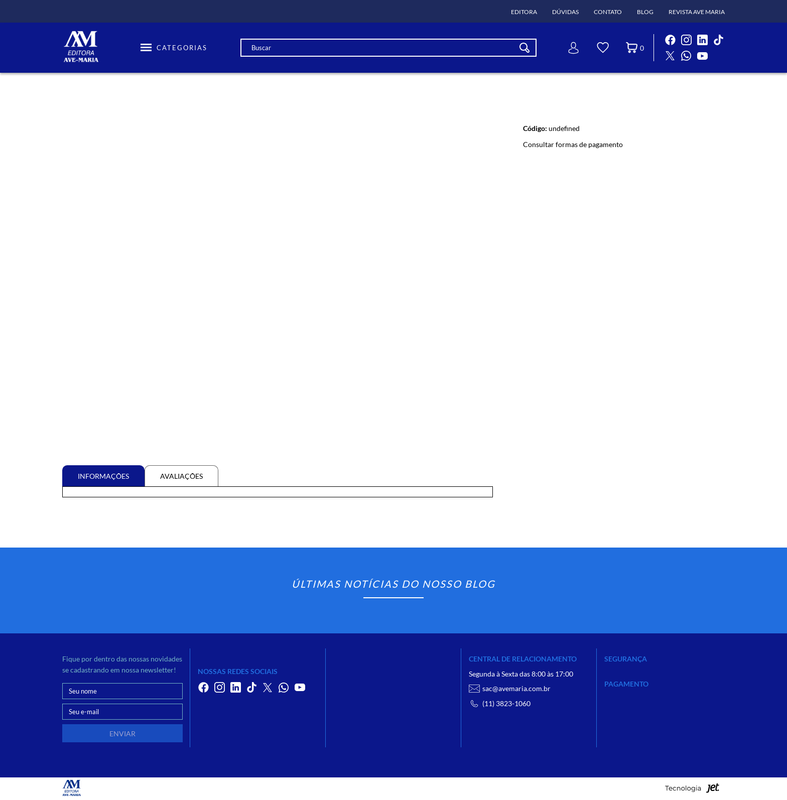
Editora (524, 12)
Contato (608, 12)
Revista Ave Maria (697, 12)
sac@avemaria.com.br (510, 688)
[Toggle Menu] (174, 48)
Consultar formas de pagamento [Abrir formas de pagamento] (573, 144)
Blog (645, 12)
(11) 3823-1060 (500, 703)
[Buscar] (524, 47)
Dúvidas (565, 12)
